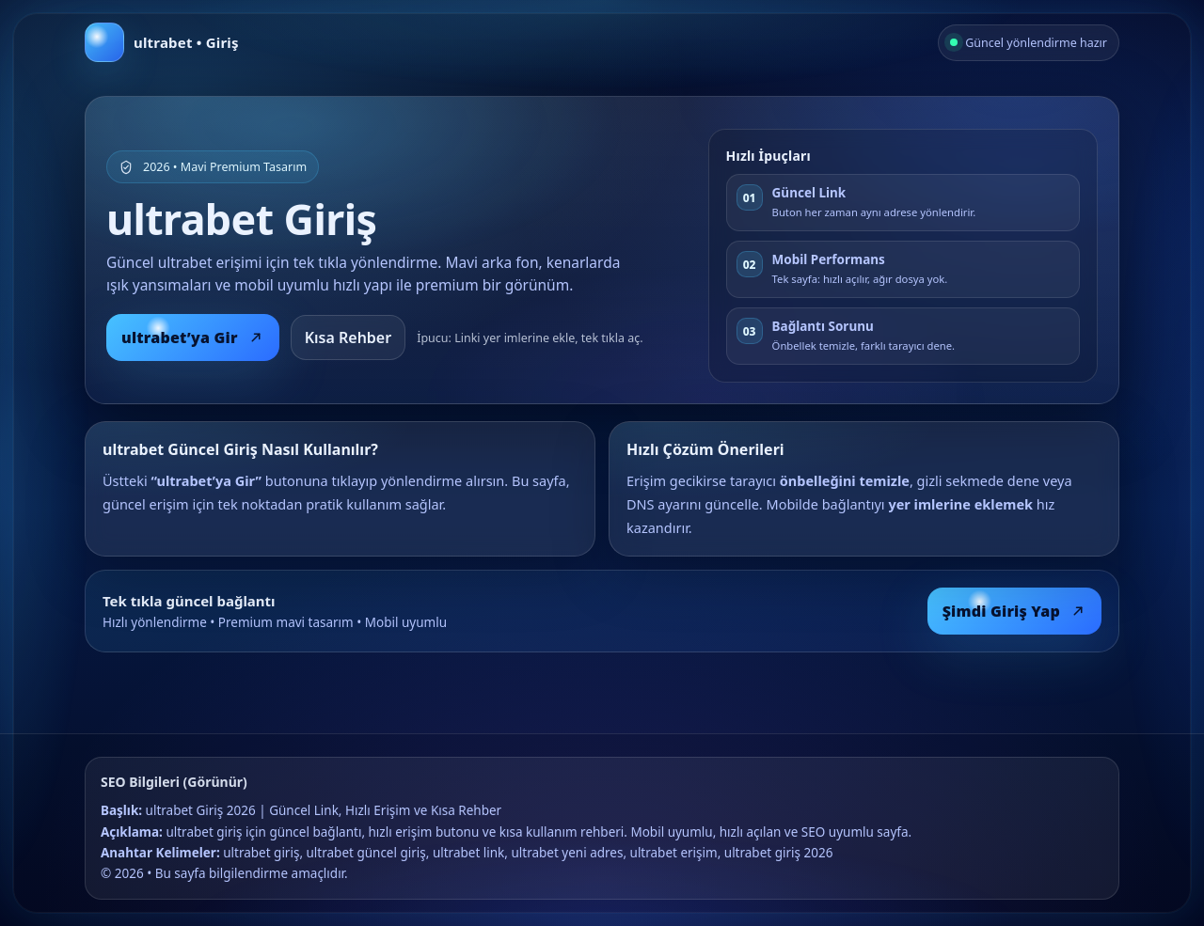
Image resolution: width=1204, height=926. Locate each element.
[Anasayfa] (162, 42)
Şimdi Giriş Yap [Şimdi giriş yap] (1014, 611)
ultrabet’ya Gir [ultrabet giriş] (192, 337)
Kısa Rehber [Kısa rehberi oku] (348, 337)
